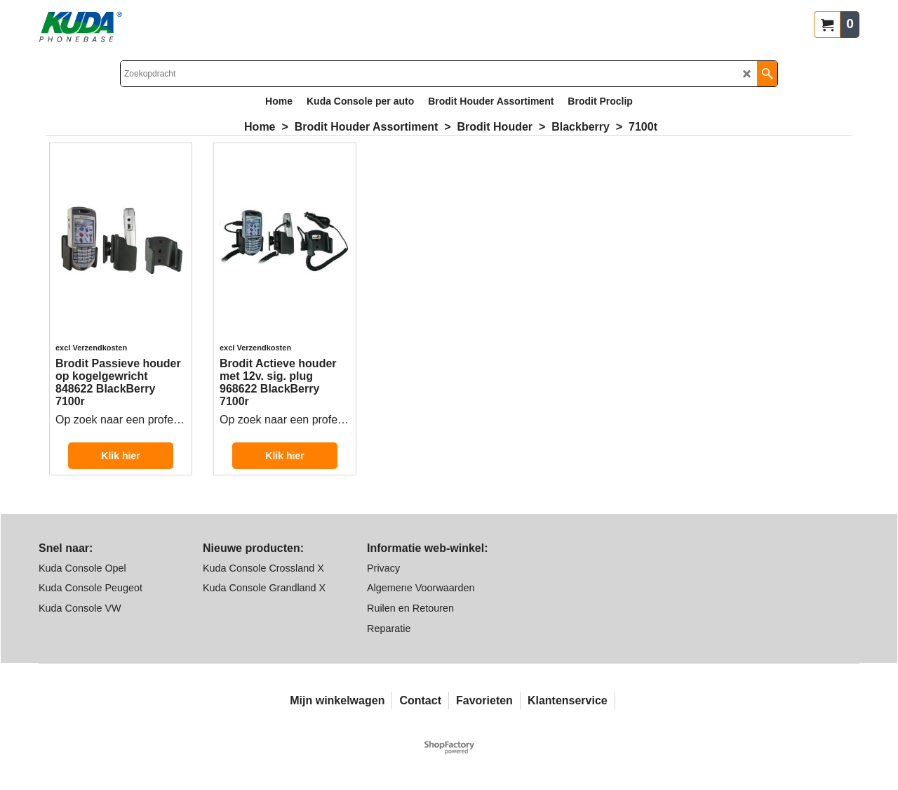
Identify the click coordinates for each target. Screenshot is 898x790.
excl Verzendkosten (91, 347)
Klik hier (120, 455)
